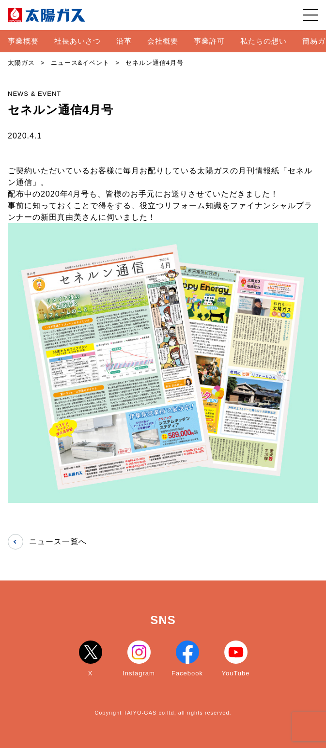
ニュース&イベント (80, 62)
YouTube (235, 659)
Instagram (139, 659)
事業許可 (209, 41)
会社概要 (162, 41)
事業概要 (23, 41)
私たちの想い (263, 41)
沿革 (124, 41)
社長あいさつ (77, 41)
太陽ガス (21, 62)
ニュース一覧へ (47, 542)
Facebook (187, 659)
